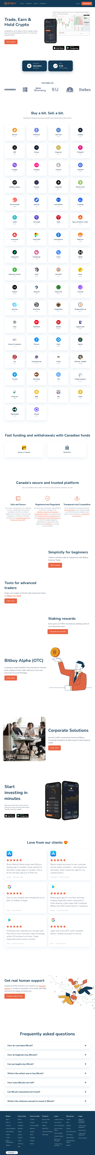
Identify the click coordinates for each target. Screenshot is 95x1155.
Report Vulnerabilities (9, 1141)
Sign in (7, 1119)
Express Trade (46, 1119)
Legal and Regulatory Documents (81, 1121)
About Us (8, 1125)
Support (68, 1145)
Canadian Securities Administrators (49, 518)
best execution (69, 510)
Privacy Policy (82, 1130)
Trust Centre (69, 1134)
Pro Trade (44, 1122)
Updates (68, 1125)
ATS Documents (82, 1138)
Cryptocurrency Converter (58, 1144)
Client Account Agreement (82, 1126)
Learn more (11, 601)
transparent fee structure (81, 515)
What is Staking (58, 1133)
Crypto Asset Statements (82, 1134)
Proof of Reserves (71, 1131)
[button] (29, 3)
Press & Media (9, 1131)
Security (68, 1128)
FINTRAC (49, 524)
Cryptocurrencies (58, 1119)
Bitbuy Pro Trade (14, 595)
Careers (8, 1134)
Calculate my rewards (58, 631)
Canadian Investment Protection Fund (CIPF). (20, 519)
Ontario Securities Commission (47, 516)
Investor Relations (10, 1128)
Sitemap (8, 1145)
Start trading (55, 565)
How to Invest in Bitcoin (58, 1129)
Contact (8, 1137)
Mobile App (45, 1134)
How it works (57, 1122)
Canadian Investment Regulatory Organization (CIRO (46, 513)
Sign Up (8, 1122)
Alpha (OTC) (45, 1128)
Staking (44, 1125)
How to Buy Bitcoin (59, 1125)
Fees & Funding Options (70, 1141)
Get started (87, 4)
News (67, 1122)
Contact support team (15, 996)
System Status (70, 1137)
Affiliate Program (58, 1136)
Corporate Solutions (47, 1131)
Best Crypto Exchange (57, 1140)
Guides (68, 1119)
